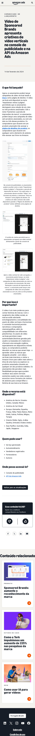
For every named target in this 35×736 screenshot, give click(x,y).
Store (4, 98)
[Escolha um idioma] (17, 716)
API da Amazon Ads (13, 476)
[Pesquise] (32, 3)
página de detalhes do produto (14, 128)
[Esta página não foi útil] (10, 521)
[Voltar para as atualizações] (15, 487)
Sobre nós (17, 729)
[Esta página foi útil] (25, 521)
